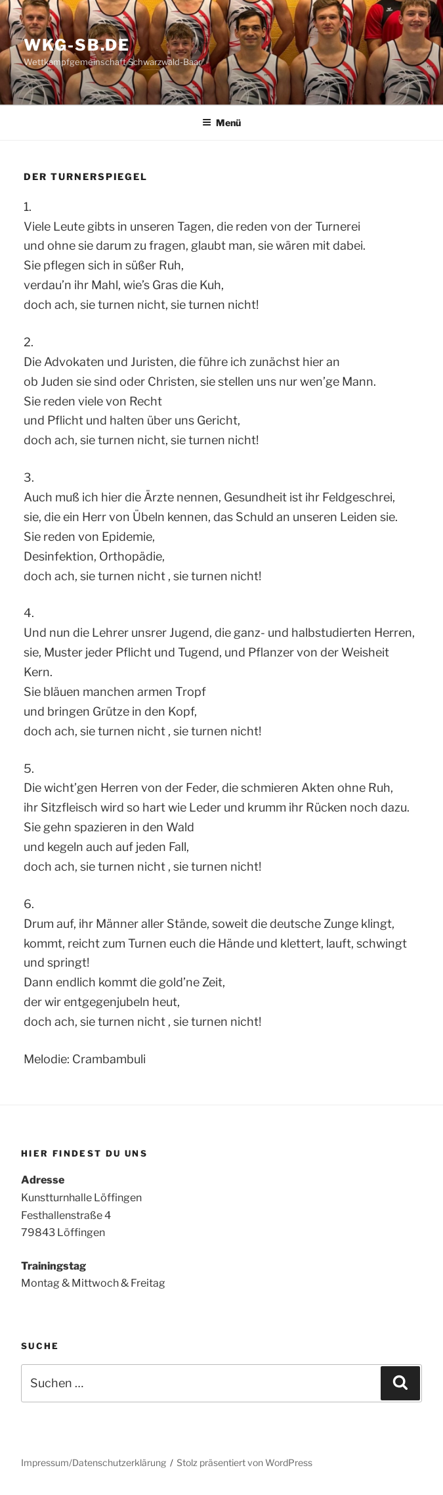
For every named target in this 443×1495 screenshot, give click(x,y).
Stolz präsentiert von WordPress (244, 1462)
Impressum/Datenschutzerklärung (93, 1462)
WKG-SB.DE (77, 45)
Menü (221, 122)
